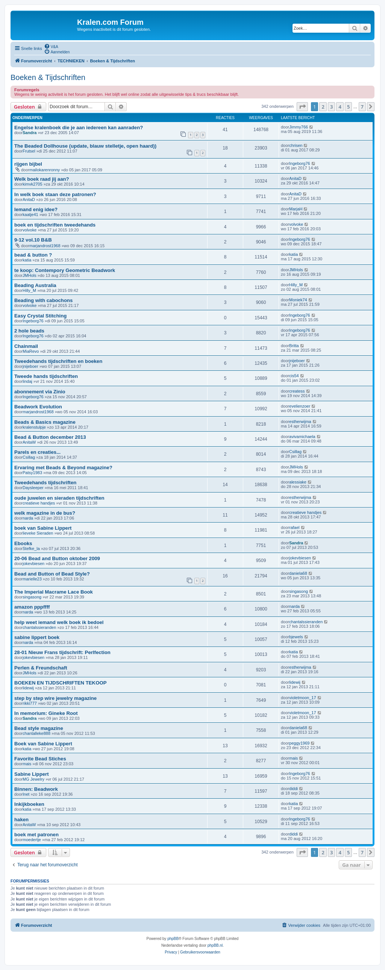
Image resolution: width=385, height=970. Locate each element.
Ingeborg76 (299, 163)
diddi (293, 788)
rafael (294, 527)
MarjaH (295, 209)
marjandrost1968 (45, 245)
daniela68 (298, 573)
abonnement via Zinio (39, 391)
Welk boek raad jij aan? (41, 179)
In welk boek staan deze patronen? (55, 194)
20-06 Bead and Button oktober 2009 (57, 558)
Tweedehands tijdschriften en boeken (58, 361)
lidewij (28, 688)
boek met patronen (36, 834)
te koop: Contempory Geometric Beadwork (64, 270)
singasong (32, 597)
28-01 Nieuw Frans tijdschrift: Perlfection (62, 652)
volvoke (29, 230)
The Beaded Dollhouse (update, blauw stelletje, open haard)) (85, 146)
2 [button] (322, 106)
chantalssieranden (39, 627)
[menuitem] (51, 46)
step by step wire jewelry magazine (55, 698)
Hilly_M (29, 290)
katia (27, 260)
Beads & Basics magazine (45, 422)
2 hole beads (29, 331)
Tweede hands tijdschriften (46, 376)
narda (28, 518)
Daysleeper (33, 487)
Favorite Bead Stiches (40, 758)
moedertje (32, 839)
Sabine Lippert (31, 774)
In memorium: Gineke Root (46, 713)
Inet (26, 794)
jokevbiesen (33, 563)
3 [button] (331, 106)
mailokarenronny (44, 170)
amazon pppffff (32, 607)
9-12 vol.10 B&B (33, 240)
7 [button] (362, 106)
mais (27, 763)
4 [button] (339, 106)
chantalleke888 (36, 733)
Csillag (29, 457)
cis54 (294, 375)
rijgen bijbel (28, 164)
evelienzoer (299, 406)
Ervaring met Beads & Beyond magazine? (63, 467)
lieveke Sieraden (38, 533)
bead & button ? (33, 255)
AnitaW (29, 442)
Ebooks (23, 543)
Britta (294, 345)
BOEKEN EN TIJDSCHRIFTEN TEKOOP (60, 683)
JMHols (29, 275)
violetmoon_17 (302, 697)
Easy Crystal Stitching (40, 316)
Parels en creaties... (37, 452)
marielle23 (32, 579)
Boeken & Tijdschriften (48, 77)
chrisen (295, 145)
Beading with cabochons (43, 300)
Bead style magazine (38, 728)
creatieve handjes (39, 503)
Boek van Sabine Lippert (43, 743)
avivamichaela (302, 436)
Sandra (29, 132)
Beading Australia (35, 285)
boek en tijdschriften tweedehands (54, 225)
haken (21, 819)
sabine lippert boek (36, 637)
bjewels (296, 637)
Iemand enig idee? (36, 209)
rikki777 (30, 703)
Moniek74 (298, 300)
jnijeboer (30, 366)
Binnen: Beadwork (36, 789)
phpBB (173, 939)
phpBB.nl (215, 945)
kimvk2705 (32, 184)
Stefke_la (31, 548)
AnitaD (295, 178)
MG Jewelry (33, 779)
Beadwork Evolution (38, 406)
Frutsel (29, 151)
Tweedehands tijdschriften (45, 482)
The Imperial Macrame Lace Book (53, 592)
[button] (302, 106)
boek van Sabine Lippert (42, 528)
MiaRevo (31, 351)
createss (297, 391)
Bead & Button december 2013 (50, 437)
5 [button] (348, 106)
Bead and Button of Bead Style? (52, 574)
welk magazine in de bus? (44, 513)
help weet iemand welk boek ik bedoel (58, 622)
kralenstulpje (34, 427)
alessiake (297, 482)
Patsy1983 (32, 472)
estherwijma (300, 421)
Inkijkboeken (29, 804)
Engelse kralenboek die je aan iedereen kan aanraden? (78, 127)
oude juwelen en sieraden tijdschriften (59, 498)
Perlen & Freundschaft (40, 668)
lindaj (27, 381)
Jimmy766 (298, 127)
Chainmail (26, 346)
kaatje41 (30, 214)
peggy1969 (299, 743)
